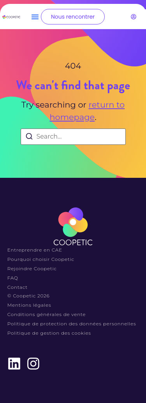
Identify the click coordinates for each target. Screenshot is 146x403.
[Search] (29, 137)
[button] (35, 17)
